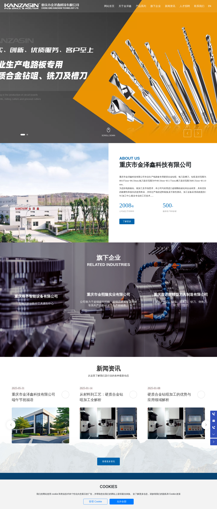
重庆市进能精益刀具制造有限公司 (181, 294)
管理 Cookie (95, 501)
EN (209, 6)
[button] (22, 134)
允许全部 (121, 501)
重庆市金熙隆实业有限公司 (108, 294)
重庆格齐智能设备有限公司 (36, 296)
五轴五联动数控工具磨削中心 (36, 303)
